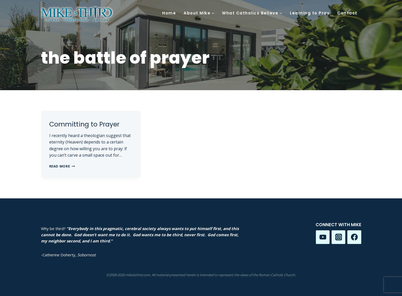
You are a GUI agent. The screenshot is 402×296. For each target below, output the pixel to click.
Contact (347, 13)
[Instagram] (338, 237)
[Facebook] (354, 237)
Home (169, 13)
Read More (62, 166)
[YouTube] (323, 237)
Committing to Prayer (84, 124)
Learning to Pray (310, 13)
